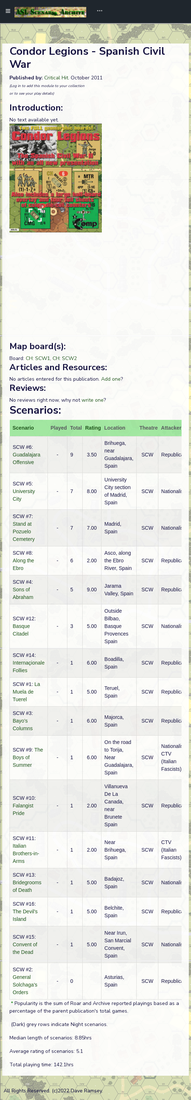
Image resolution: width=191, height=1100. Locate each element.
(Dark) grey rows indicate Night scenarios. (58, 1024)
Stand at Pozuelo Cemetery (24, 531)
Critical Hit (56, 77)
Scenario (23, 428)
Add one (111, 379)
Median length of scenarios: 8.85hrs (50, 1037)
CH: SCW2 (65, 358)
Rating (93, 428)
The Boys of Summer (28, 757)
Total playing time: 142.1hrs (41, 1064)
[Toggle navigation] (97, 11)
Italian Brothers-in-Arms (26, 853)
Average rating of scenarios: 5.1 (46, 1051)
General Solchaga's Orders (25, 984)
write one (93, 400)
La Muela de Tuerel (26, 691)
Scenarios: (35, 410)
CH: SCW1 (38, 358)
